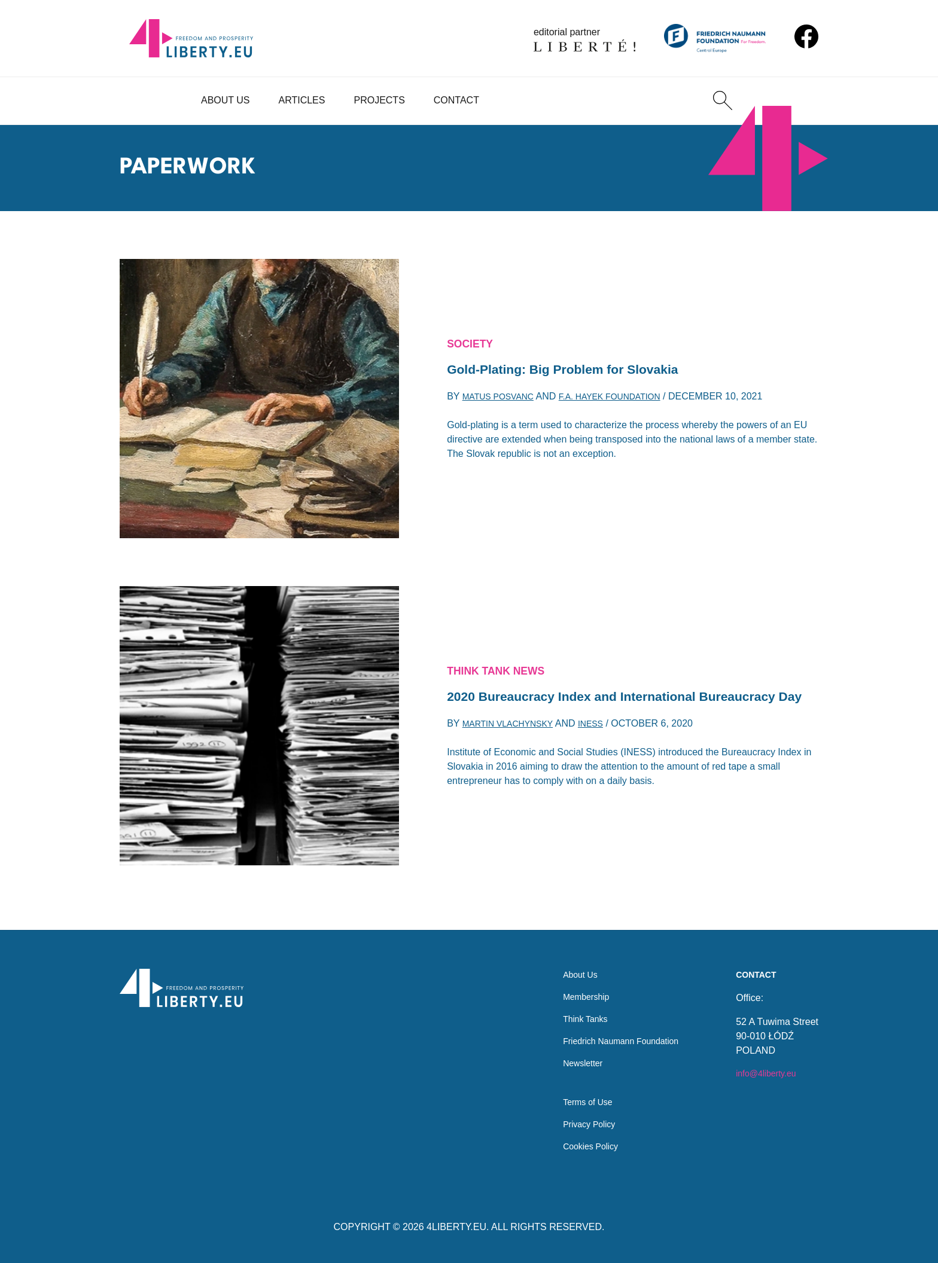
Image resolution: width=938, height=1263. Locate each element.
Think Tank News (502, 657)
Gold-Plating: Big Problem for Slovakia (579, 370)
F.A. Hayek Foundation (627, 400)
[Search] (722, 100)
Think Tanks (572, 1007)
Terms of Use (575, 1098)
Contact (456, 100)
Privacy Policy (577, 1121)
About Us (225, 100)
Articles (302, 100)
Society (473, 341)
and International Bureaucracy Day (589, 697)
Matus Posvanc (503, 400)
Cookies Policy (578, 1145)
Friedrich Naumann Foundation (613, 1031)
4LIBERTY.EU (456, 1227)
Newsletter (569, 1055)
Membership (573, 983)
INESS (604, 738)
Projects (379, 100)
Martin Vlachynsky (514, 738)
